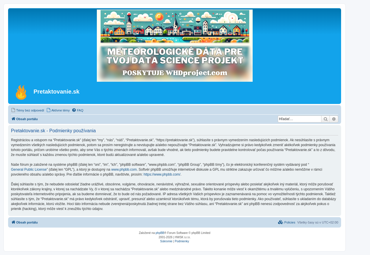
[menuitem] (27, 110)
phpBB (160, 232)
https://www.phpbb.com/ (162, 174)
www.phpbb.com (124, 169)
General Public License (29, 169)
